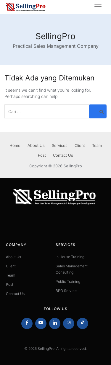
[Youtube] (40, 323)
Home (14, 145)
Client (80, 145)
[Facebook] (27, 323)
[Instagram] (68, 323)
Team (97, 145)
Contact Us (63, 155)
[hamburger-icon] (98, 7)
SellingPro (55, 36)
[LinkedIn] (54, 323)
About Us (36, 145)
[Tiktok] (82, 323)
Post (42, 155)
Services (59, 145)
